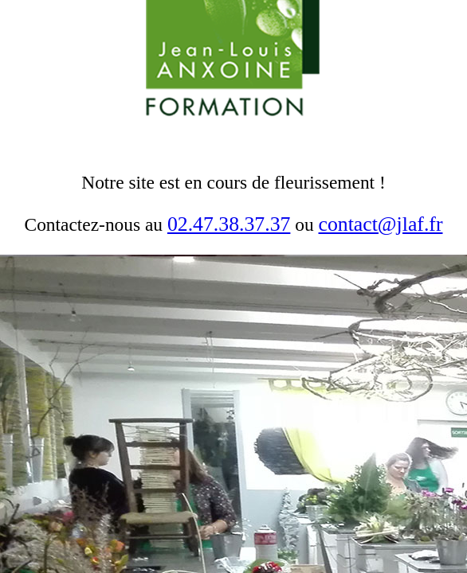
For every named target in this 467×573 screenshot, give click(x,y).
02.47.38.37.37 (229, 224)
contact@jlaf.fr (381, 224)
